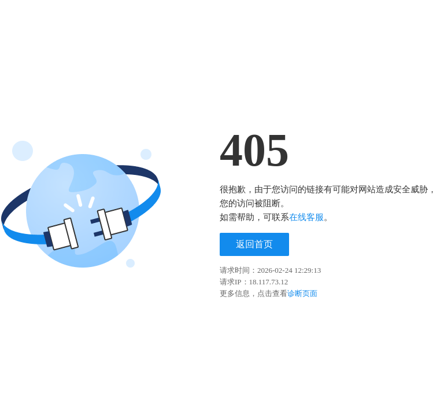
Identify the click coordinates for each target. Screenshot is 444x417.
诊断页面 (302, 293)
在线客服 (306, 217)
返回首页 (254, 244)
